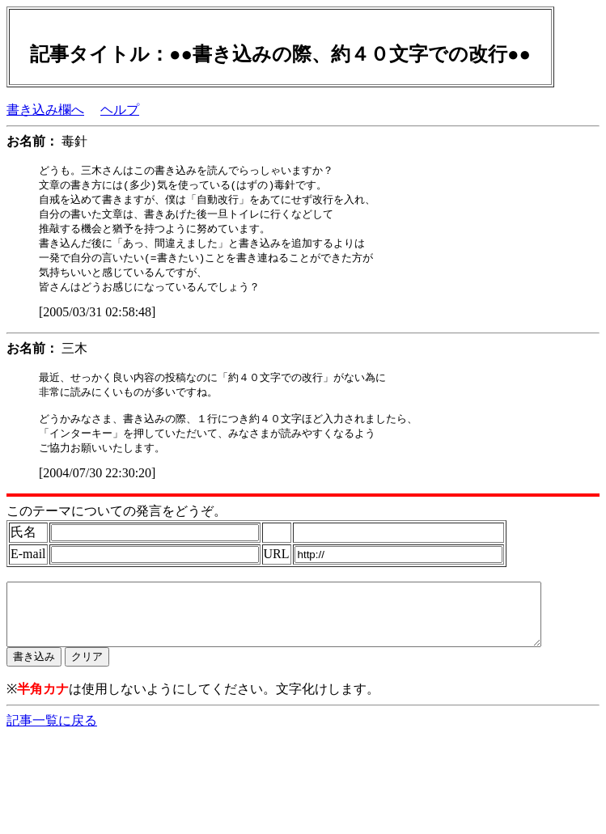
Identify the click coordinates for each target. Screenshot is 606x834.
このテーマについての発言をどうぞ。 (116, 524)
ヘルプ (119, 109)
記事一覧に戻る (51, 746)
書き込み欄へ (45, 109)
